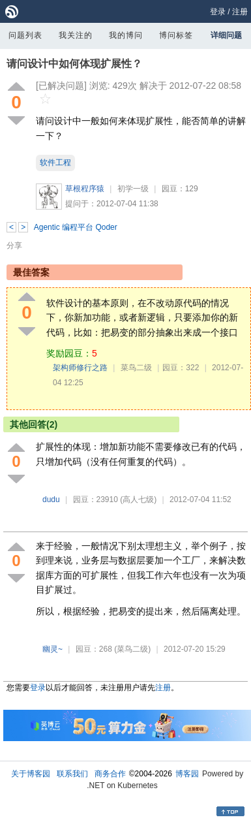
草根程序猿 (84, 188)
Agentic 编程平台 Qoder (75, 227)
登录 (218, 11)
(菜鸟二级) (132, 649)
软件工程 (55, 162)
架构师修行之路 (80, 367)
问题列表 (25, 35)
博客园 (187, 773)
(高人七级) (138, 499)
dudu (51, 499)
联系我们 (72, 773)
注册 (240, 11)
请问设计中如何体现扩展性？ (74, 63)
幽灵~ (52, 649)
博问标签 (176, 35)
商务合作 (110, 773)
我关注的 (76, 35)
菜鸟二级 (136, 367)
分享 (14, 245)
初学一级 (133, 188)
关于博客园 (30, 773)
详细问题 (226, 35)
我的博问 (126, 35)
